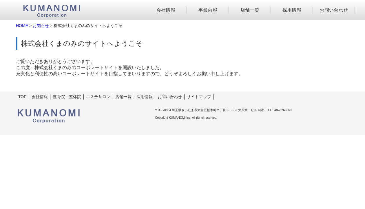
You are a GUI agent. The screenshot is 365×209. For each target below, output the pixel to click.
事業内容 (208, 10)
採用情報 (292, 10)
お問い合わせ (334, 10)
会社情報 (166, 10)
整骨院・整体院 (67, 96)
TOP (22, 96)
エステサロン (98, 96)
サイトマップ (199, 96)
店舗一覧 (250, 10)
